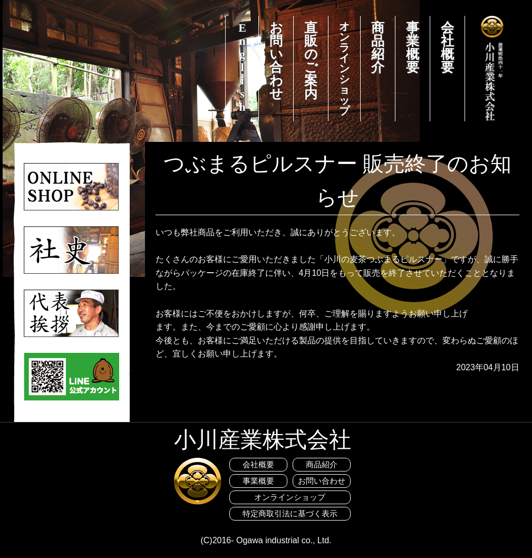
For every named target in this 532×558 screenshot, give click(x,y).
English (242, 67)
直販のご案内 (311, 61)
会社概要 (447, 47)
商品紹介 (377, 47)
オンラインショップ (344, 69)
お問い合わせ (276, 61)
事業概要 (412, 47)
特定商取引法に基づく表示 (290, 513)
